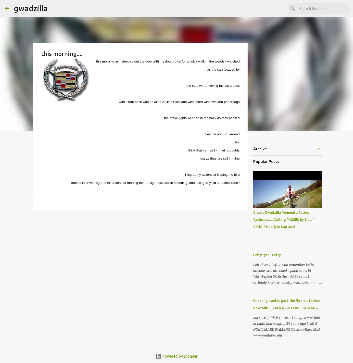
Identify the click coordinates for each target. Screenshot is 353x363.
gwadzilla (31, 8)
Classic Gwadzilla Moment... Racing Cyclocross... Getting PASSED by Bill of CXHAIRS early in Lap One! (283, 220)
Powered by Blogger (176, 356)
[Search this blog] (323, 8)
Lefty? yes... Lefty (267, 255)
